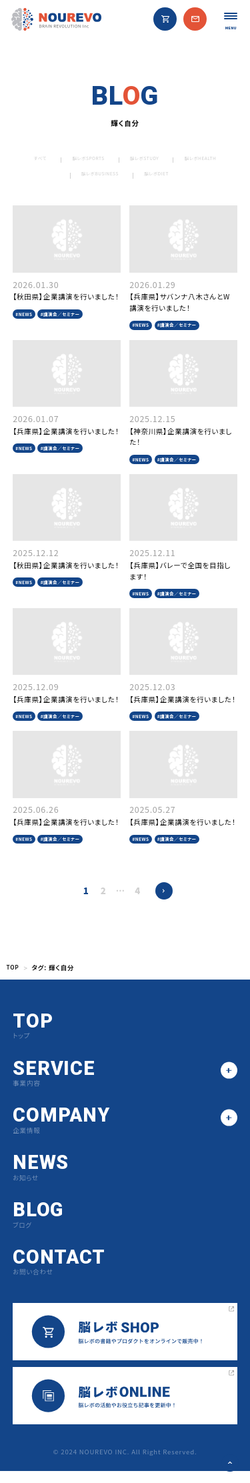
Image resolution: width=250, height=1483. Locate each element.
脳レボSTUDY (186, 160)
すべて (51, 160)
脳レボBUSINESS (131, 177)
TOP (14, 980)
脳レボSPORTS (112, 160)
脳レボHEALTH (50, 177)
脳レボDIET (205, 177)
